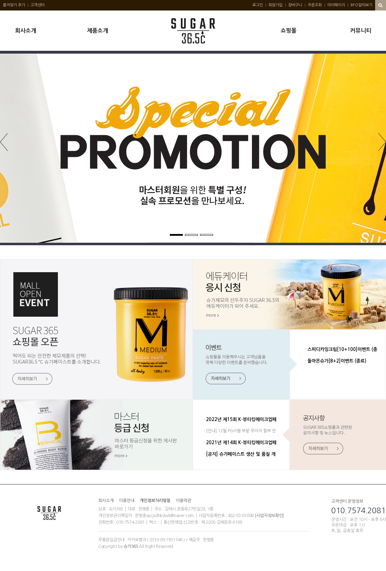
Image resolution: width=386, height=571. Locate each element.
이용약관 (183, 500)
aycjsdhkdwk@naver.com (170, 516)
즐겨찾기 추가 (14, 5)
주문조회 (315, 5)
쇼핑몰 (289, 30)
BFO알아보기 (361, 5)
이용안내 (126, 500)
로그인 (257, 5)
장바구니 (295, 5)
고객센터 (38, 5)
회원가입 (275, 5)
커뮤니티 (360, 30)
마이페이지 (336, 5)
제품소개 (97, 30)
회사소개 (25, 30)
